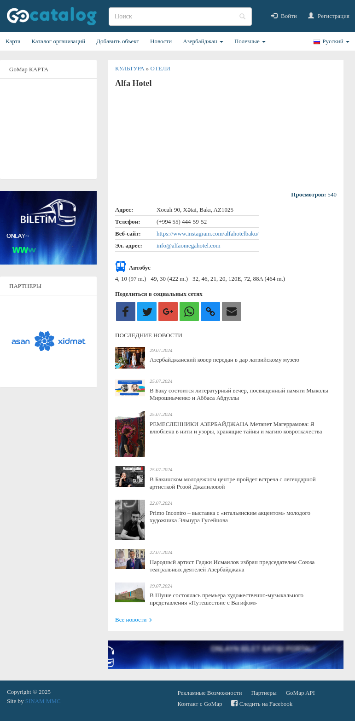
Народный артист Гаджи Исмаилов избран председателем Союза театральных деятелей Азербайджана (232, 566)
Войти (284, 15)
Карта (13, 41)
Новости (161, 41)
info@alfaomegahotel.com (189, 245)
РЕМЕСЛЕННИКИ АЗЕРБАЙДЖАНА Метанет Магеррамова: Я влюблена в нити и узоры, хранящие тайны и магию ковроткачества (236, 428)
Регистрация (328, 15)
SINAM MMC (43, 701)
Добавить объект (117, 41)
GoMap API (300, 692)
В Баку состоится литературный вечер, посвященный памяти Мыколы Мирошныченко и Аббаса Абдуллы (239, 394)
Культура (130, 68)
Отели (160, 68)
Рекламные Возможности (210, 692)
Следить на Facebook (261, 703)
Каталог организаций (58, 41)
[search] (180, 16)
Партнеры (264, 692)
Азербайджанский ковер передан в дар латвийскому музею (224, 359)
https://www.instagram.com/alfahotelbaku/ (208, 233)
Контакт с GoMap (200, 703)
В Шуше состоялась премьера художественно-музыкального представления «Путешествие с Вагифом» (226, 599)
